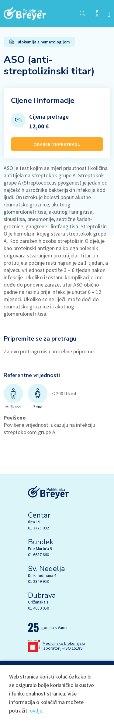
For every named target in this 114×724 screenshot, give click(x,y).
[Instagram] (45, 682)
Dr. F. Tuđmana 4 (42, 575)
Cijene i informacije (42, 100)
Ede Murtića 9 (40, 548)
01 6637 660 (38, 554)
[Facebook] (32, 682)
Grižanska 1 (38, 602)
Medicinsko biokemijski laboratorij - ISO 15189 (64, 646)
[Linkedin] (57, 682)
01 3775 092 (38, 528)
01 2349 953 (38, 581)
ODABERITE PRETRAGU (57, 144)
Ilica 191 (35, 521)
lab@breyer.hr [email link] (54, 664)
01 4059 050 (38, 608)
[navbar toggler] (109, 14)
